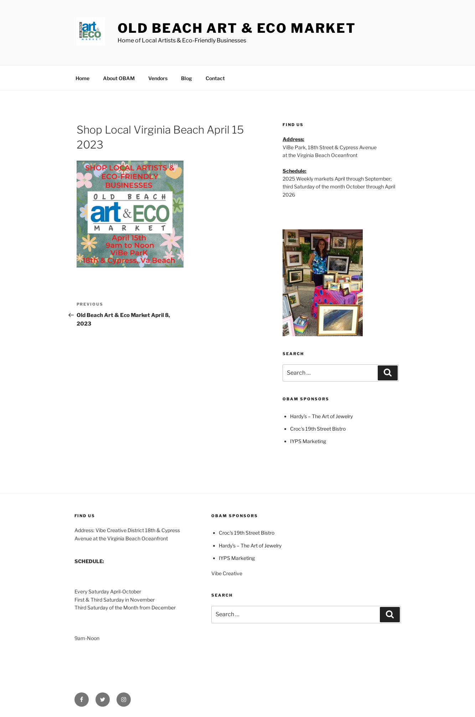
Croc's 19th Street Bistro (318, 429)
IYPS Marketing (308, 441)
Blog (186, 78)
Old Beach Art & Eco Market (237, 28)
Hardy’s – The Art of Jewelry (321, 416)
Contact (215, 78)
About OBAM (119, 78)
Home (82, 78)
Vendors (157, 78)
